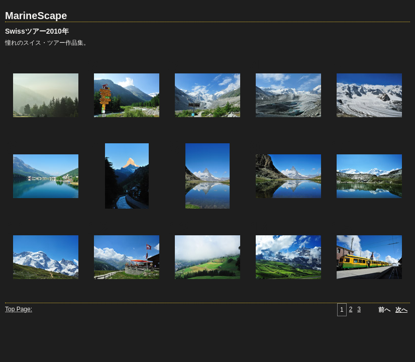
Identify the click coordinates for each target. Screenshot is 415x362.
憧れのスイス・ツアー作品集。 (47, 42)
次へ (401, 309)
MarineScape (36, 15)
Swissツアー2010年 (37, 31)
